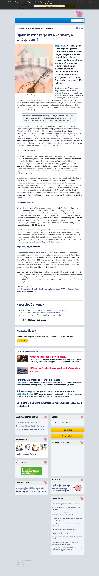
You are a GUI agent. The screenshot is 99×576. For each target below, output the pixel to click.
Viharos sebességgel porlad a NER (27, 422)
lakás (25, 289)
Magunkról (20, 562)
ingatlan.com (30, 291)
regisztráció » (65, 422)
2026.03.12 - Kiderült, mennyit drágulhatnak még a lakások (43, 310)
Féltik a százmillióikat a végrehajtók (64, 529)
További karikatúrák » (26, 454)
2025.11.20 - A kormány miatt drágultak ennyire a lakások (43, 315)
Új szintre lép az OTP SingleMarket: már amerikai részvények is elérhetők (65, 514)
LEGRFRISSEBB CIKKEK (27, 351)
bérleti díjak (55, 289)
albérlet (38, 289)
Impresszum (20, 564)
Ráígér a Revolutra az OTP (60, 533)
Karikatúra (21, 439)
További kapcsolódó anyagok (36, 320)
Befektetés (21, 462)
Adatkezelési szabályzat (24, 560)
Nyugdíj (56, 480)
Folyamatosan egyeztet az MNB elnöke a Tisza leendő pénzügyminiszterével (67, 549)
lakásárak (45, 289)
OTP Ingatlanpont (67, 289)
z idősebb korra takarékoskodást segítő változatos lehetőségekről (62, 489)
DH (23, 291)
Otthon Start (22, 483)
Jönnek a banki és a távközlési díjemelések (30, 426)
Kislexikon (67, 430)
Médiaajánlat (20, 567)
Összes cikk (67, 436)
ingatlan (31, 289)
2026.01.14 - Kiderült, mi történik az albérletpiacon (40, 313)
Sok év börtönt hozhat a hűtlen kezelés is (30, 430)
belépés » (55, 422)
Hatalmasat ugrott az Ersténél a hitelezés (66, 504)
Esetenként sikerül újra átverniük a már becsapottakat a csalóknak (65, 543)
